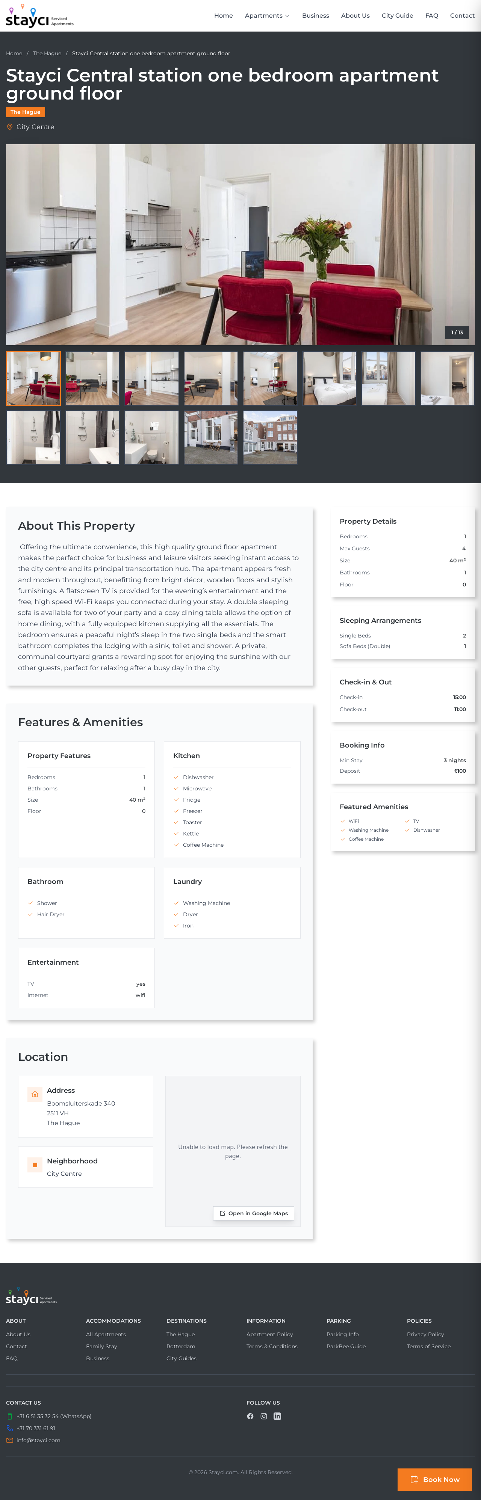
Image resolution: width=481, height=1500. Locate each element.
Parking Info (343, 1334)
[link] (40, 16)
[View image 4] (211, 378)
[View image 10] (92, 437)
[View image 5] (270, 378)
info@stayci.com (39, 1440)
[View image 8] (447, 378)
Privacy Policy (425, 1334)
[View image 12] (211, 437)
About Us (355, 15)
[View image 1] (33, 378)
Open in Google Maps (253, 1213)
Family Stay (101, 1346)
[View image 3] (151, 378)
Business (315, 15)
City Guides (181, 1358)
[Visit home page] (240, 1296)
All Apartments (106, 1334)
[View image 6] (329, 378)
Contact (462, 15)
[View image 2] (92, 378)
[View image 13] (270, 437)
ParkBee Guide (346, 1346)
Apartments (267, 15)
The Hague (48, 53)
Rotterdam (180, 1346)
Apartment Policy (270, 1334)
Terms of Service (429, 1346)
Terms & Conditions (272, 1346)
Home (223, 15)
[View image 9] (33, 437)
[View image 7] (388, 378)
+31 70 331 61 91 (36, 1428)
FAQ (431, 15)
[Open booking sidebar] (435, 1479)
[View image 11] (151, 437)
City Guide (397, 15)
